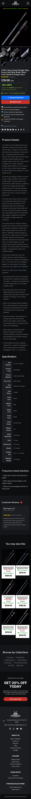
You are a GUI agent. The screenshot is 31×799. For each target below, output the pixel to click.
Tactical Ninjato (8, 662)
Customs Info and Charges (15, 778)
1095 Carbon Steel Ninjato (12, 168)
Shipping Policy (15, 759)
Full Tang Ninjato (20, 657)
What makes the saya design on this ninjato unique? (14, 482)
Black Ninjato (10, 657)
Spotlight (15, 750)
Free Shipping (8, 573)
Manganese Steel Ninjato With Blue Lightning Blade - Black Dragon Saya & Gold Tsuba (22, 597)
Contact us (15, 741)
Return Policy (15, 762)
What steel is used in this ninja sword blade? (14, 477)
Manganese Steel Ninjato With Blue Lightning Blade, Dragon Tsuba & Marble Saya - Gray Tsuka (22, 627)
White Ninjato (20, 665)
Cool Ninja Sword (15, 266)
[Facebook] (21, 729)
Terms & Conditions (15, 764)
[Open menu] (3, 3)
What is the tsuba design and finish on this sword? (15, 488)
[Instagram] (10, 729)
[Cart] (28, 3)
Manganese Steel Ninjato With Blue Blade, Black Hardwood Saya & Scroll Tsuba (8, 568)
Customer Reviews (15, 748)
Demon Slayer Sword (15, 787)
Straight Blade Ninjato (10, 660)
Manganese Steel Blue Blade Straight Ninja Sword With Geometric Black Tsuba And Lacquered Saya (8, 627)
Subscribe (15, 743)
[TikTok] (14, 729)
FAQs (15, 745)
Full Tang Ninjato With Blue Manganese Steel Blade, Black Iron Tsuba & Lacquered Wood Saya (8, 597)
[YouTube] (17, 729)
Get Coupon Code (15, 699)
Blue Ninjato (11, 665)
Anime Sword (15, 789)
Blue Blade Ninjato (22, 660)
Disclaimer (16, 775)
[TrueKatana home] (15, 3)
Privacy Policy (15, 766)
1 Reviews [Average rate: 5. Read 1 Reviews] (12, 77)
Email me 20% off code (9, 126)
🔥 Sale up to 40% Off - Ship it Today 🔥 (15, 8)
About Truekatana (15, 739)
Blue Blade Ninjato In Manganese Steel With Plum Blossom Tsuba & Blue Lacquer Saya (22, 568)
